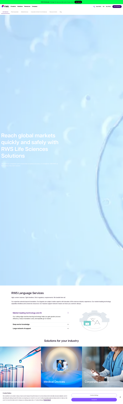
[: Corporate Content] (102, 367)
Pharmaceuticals (14, 12)
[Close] (120, 397)
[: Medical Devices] (61, 367)
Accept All (94, 399)
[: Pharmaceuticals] (20, 367)
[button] (5, 6)
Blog (61, 12)
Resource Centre (53, 12)
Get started (78, 2)
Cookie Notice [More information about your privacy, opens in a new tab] (47, 400)
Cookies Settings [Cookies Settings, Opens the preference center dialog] (94, 395)
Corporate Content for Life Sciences (39, 12)
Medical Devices (24, 12)
